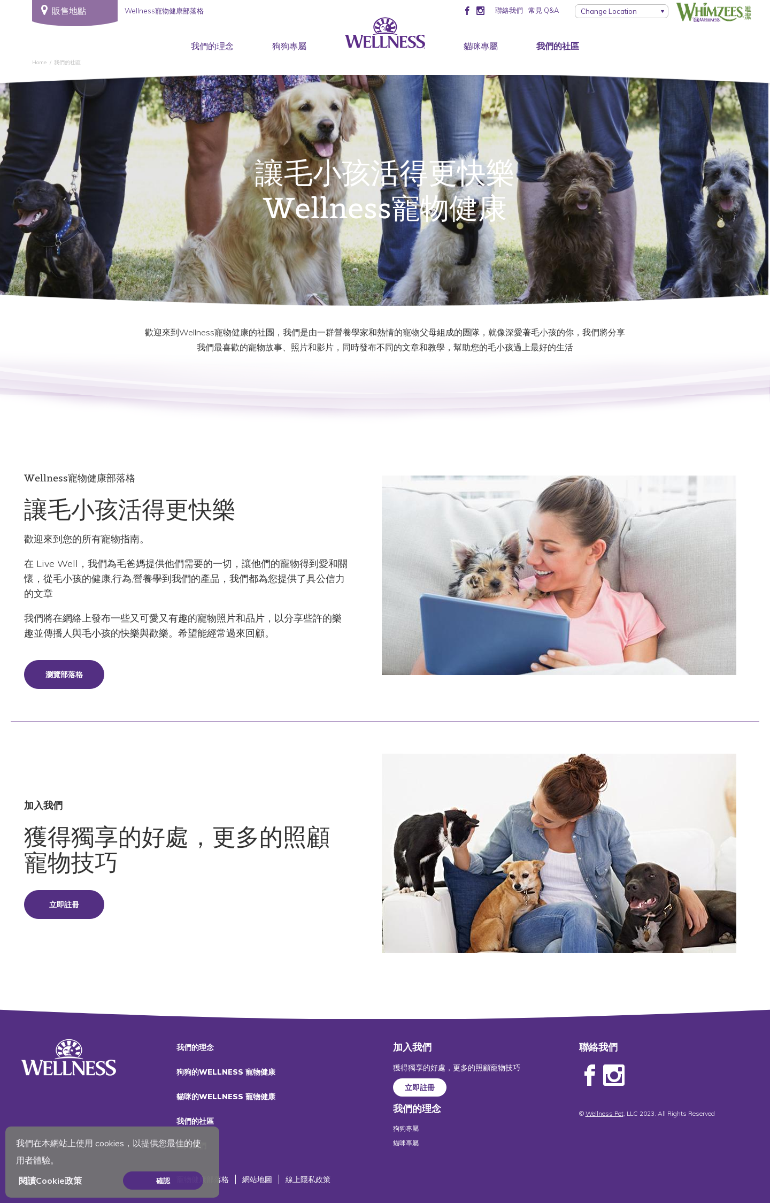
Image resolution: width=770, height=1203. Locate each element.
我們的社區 (557, 46)
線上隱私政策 (308, 1179)
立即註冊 (64, 904)
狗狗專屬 (289, 46)
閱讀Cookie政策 (50, 1180)
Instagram (614, 1075)
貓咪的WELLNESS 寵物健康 (225, 1096)
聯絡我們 (509, 10)
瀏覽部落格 (64, 674)
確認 (163, 1180)
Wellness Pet (604, 1113)
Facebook (589, 1075)
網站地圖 (257, 1179)
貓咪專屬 (481, 46)
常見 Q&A (543, 10)
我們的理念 (212, 46)
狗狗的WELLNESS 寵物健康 (225, 1072)
